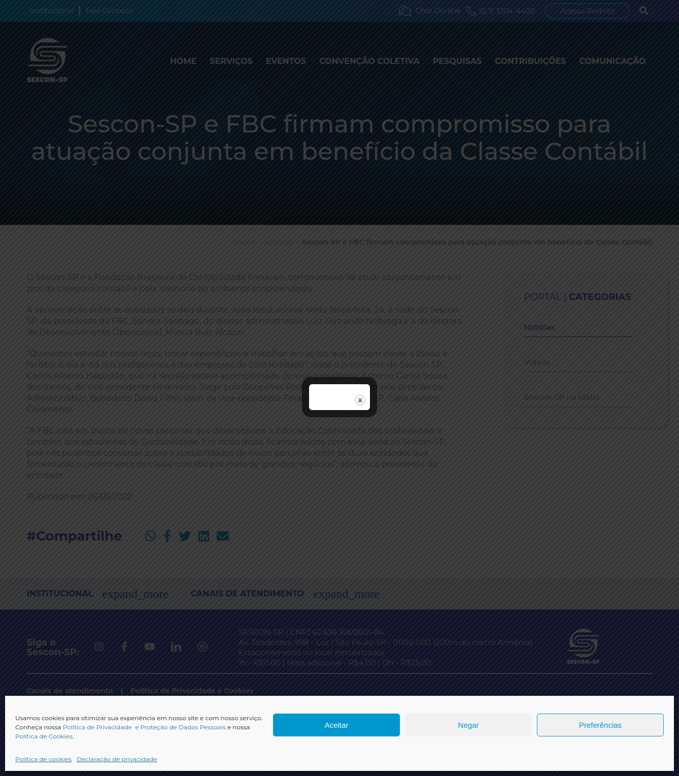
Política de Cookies (44, 736)
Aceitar (337, 725)
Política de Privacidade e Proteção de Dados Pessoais (144, 727)
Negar (468, 725)
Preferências (600, 725)
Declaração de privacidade (117, 759)
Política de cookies (43, 759)
